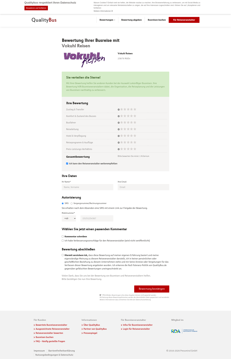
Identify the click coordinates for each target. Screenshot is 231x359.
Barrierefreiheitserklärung (61, 351)
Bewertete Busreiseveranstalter (51, 325)
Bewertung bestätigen (152, 289)
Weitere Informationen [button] (103, 11)
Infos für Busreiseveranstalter (137, 325)
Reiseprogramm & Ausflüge (79, 142)
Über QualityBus (92, 325)
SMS (65, 203)
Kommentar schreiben (76, 236)
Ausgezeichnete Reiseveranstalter (53, 329)
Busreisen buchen (157, 19)
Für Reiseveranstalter (184, 19)
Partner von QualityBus (95, 329)
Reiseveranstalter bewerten (49, 333)
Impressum (39, 351)
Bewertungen (107, 19)
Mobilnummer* (68, 213)
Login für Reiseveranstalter (136, 329)
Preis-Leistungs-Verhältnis (79, 149)
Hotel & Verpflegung (76, 135)
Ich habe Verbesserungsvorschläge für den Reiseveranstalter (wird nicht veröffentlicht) (107, 240)
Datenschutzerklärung (143, 300)
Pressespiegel (90, 333)
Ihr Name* (66, 181)
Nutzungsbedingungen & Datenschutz (54, 355)
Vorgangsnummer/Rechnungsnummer (89, 203)
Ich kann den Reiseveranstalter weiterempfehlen (91, 163)
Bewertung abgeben (131, 19)
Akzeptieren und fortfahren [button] (36, 8)
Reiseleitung (72, 129)
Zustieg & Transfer (75, 109)
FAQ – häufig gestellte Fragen (50, 341)
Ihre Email (122, 181)
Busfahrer (71, 122)
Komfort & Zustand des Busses (81, 116)
